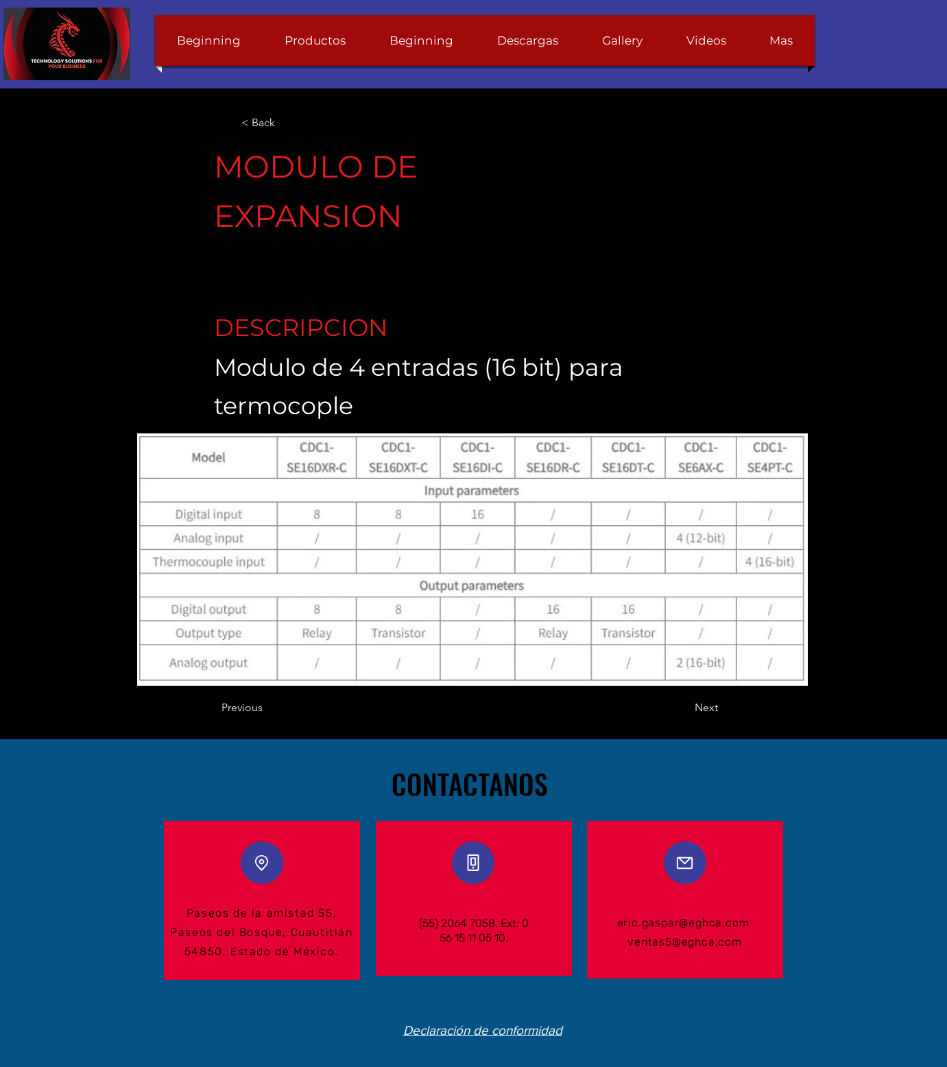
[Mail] (685, 862)
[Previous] (266, 707)
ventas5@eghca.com (684, 941)
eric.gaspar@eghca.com (683, 922)
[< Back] (286, 122)
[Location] (262, 862)
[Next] (683, 707)
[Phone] (473, 862)
